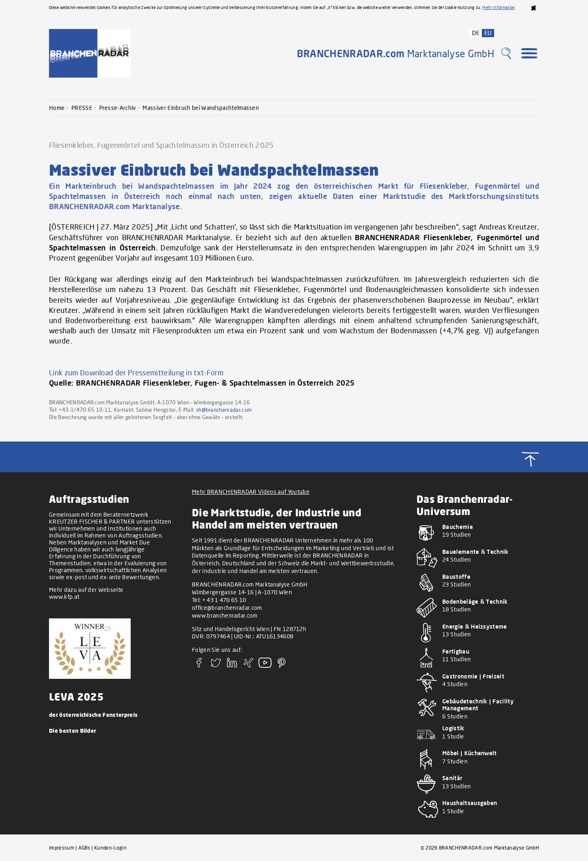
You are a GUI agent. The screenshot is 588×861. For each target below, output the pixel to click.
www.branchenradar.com (225, 615)
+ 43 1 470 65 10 (224, 599)
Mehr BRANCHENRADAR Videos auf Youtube (251, 491)
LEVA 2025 (76, 696)
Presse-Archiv (117, 107)
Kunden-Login (110, 848)
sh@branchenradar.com (224, 409)
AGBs (84, 848)
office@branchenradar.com (227, 607)
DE (476, 32)
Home (57, 107)
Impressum (61, 848)
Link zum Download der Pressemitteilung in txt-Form (136, 372)
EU (488, 32)
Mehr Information (498, 7)
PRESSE (81, 107)
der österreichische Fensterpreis (93, 714)
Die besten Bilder (72, 730)
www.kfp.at (64, 596)
